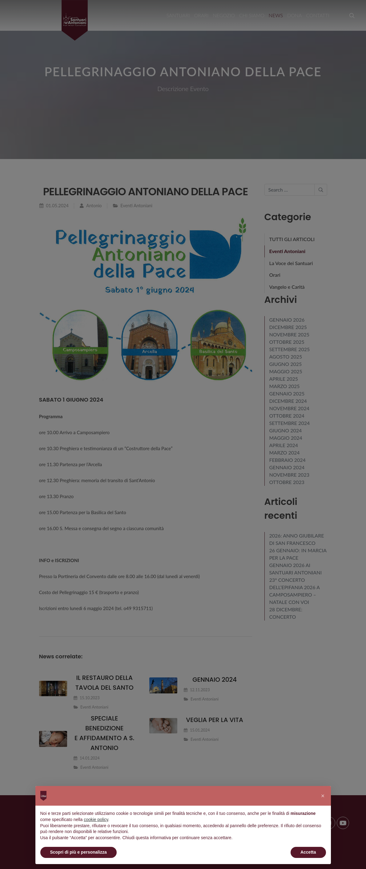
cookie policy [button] (96, 819)
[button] (323, 796)
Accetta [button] (308, 852)
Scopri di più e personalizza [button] (78, 852)
